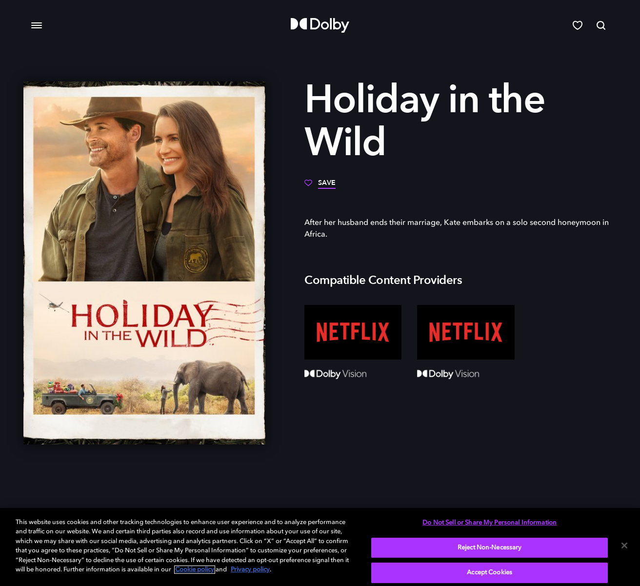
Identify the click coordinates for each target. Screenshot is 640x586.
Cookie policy (194, 569)
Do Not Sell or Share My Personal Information (489, 523)
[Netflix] (352, 332)
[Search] (601, 25)
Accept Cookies (489, 572)
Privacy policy (250, 569)
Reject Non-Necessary (490, 548)
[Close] (624, 545)
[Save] (320, 186)
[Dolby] (320, 25)
